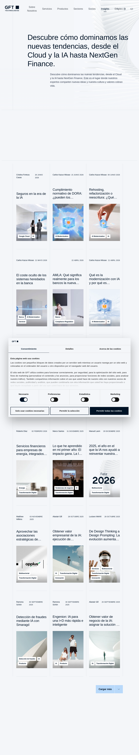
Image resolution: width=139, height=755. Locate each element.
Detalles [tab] (69, 349)
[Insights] (105, 9)
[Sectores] (78, 9)
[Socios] (92, 9)
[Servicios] (47, 9)
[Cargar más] (109, 689)
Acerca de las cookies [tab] (110, 349)
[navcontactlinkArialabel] (131, 9)
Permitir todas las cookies (109, 411)
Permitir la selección (69, 411)
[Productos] (63, 9)
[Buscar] (117, 9)
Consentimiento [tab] (29, 349)
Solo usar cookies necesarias (29, 411)
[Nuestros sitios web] (124, 9)
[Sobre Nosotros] (32, 9)
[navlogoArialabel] (12, 8)
